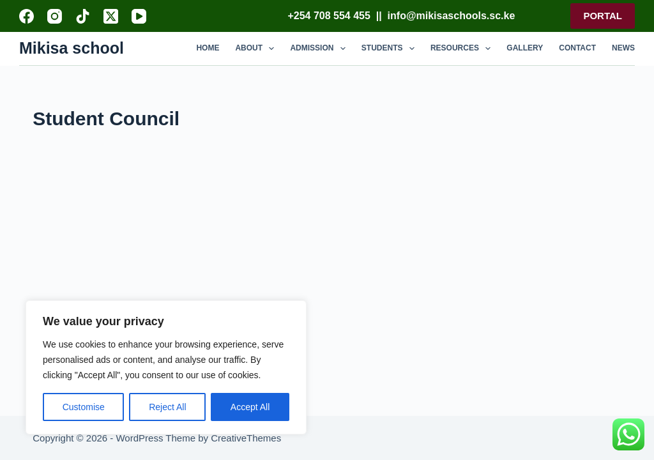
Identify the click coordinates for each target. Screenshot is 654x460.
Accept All (250, 407)
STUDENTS (390, 48)
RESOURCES (463, 48)
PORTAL (602, 15)
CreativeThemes (246, 438)
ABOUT (257, 48)
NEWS (623, 47)
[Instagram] (54, 16)
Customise (84, 407)
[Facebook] (26, 16)
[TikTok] (82, 16)
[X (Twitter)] (110, 16)
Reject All (167, 407)
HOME (207, 47)
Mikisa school (71, 48)
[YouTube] (139, 16)
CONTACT (577, 47)
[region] (166, 367)
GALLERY (524, 47)
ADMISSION (320, 48)
